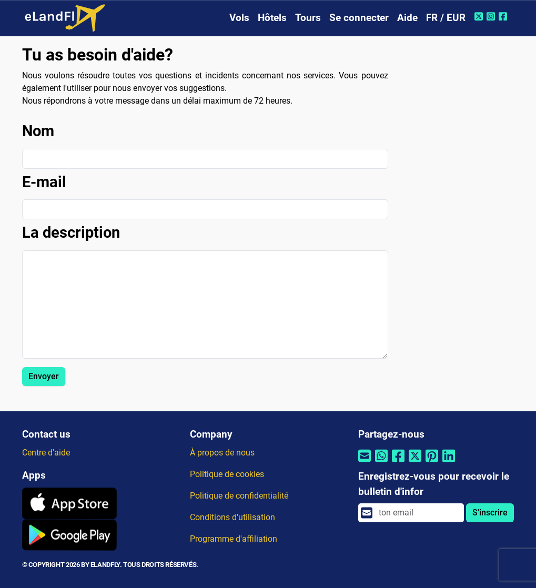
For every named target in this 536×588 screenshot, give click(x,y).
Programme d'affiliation (233, 539)
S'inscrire (490, 513)
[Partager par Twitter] (415, 463)
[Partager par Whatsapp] (381, 463)
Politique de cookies (227, 474)
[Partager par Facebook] (398, 463)
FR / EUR (446, 18)
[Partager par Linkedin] (448, 463)
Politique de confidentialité (239, 496)
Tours (308, 18)
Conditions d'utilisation (232, 517)
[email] (418, 512)
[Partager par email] (364, 463)
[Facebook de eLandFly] (504, 16)
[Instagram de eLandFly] (492, 16)
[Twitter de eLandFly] (480, 16)
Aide (407, 18)
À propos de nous (222, 453)
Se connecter (359, 18)
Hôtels (272, 18)
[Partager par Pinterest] (432, 463)
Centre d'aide (46, 453)
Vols (239, 18)
